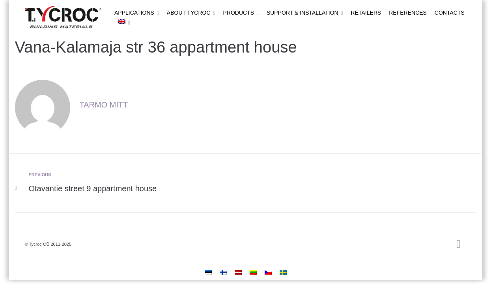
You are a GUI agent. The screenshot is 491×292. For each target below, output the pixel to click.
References (408, 12)
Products (238, 12)
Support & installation (302, 12)
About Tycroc (189, 12)
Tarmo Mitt (104, 104)
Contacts (450, 12)
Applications (134, 12)
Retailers (366, 12)
